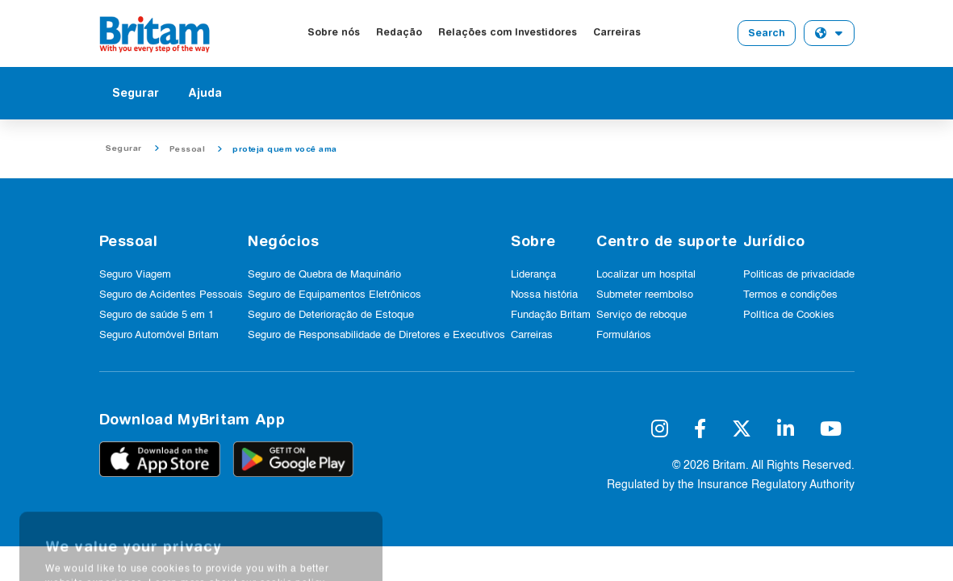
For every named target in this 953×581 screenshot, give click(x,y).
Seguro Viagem (135, 275)
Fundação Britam (551, 315)
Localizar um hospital (646, 275)
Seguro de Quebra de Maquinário (324, 275)
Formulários (623, 335)
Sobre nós (333, 32)
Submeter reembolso (644, 295)
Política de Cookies (788, 315)
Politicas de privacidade (799, 275)
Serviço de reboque (641, 315)
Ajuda (205, 92)
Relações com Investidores (507, 32)
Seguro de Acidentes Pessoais (171, 295)
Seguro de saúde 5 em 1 (156, 315)
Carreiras (617, 32)
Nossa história (544, 295)
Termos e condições (790, 295)
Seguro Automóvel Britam (159, 335)
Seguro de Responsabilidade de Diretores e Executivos (376, 335)
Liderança (533, 275)
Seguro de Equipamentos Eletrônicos (334, 295)
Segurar (135, 92)
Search (766, 33)
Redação (399, 32)
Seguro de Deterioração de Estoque (331, 315)
